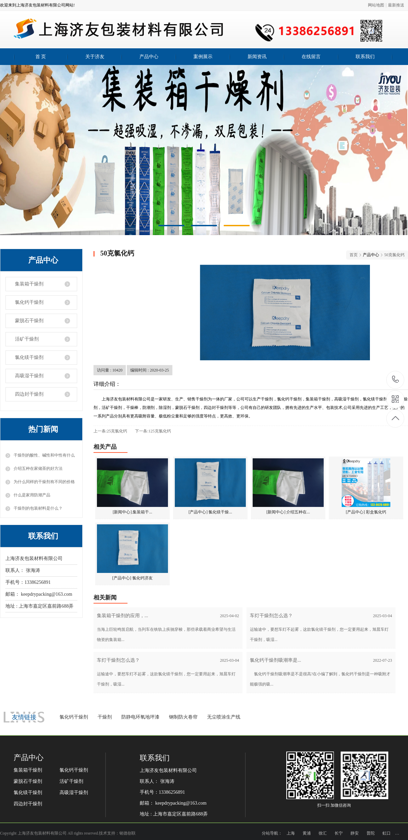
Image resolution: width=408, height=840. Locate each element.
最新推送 (396, 5)
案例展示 (203, 56)
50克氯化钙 (394, 254)
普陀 (371, 833)
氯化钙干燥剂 (29, 302)
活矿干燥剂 (27, 339)
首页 (354, 254)
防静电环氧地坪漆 (140, 717)
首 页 (40, 56)
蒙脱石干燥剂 (29, 320)
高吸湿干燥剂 (29, 375)
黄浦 (307, 833)
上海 (291, 833)
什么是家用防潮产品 (32, 495)
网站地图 (376, 5)
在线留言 (311, 56)
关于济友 (94, 56)
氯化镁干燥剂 (29, 357)
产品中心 (148, 56)
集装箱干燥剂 (29, 283)
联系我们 (365, 56)
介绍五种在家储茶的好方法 (38, 468)
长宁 (339, 833)
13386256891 (396, 379)
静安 (355, 833)
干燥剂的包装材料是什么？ (38, 508)
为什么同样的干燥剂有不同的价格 (44, 481)
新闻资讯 (257, 56)
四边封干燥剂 (29, 394)
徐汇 (323, 833)
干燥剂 (105, 717)
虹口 (386, 833)
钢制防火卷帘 (183, 717)
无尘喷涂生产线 (223, 717)
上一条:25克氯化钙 (110, 431)
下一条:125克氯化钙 (153, 431)
